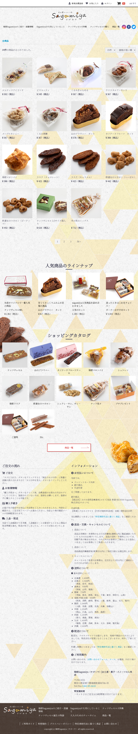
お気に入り (92, 3)
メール (112, 659)
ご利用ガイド (28, 723)
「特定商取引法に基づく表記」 (107, 516)
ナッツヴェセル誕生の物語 (51, 715)
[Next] (79, 241)
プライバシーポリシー (60, 723)
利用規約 (42, 723)
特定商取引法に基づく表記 (88, 723)
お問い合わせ (110, 723)
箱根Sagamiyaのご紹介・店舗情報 (18, 26)
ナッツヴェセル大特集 (77, 26)
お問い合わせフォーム (97, 659)
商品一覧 (116, 26)
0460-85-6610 (89, 686)
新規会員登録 (76, 3)
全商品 (5, 40)
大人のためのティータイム (83, 715)
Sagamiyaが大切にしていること (51, 26)
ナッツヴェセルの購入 (99, 26)
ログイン (106, 3)
